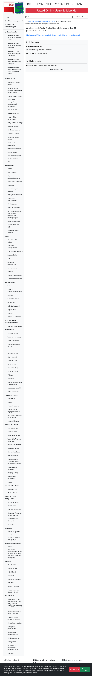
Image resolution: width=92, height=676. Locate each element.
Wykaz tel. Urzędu (13, 299)
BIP (7, 17)
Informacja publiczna (14, 317)
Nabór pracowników (14, 207)
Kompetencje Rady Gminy (14, 345)
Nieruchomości (12, 110)
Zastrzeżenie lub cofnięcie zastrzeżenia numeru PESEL (15, 90)
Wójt (9, 286)
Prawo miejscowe (13, 421)
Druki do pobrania (13, 502)
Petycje (10, 402)
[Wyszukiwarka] (49, 17)
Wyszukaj (80, 17)
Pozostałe (11, 524)
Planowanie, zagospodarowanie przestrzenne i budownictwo (14, 103)
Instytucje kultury (13, 268)
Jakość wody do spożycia (13, 190)
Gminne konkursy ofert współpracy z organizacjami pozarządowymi (15, 214)
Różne (10, 169)
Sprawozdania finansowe (12, 468)
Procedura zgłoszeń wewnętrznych (14, 533)
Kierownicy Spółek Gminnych (13, 520)
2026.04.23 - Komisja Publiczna (14, 46)
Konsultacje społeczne (15, 279)
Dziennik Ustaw (12, 489)
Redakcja (11, 653)
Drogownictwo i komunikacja (12, 118)
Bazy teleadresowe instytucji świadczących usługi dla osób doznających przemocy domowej (15, 603)
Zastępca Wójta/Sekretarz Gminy (15, 291)
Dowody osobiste (13, 126)
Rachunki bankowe (14, 452)
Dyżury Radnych (13, 353)
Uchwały (10, 375)
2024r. (54, 22)
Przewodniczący (13, 333)
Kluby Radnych (12, 357)
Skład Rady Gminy (13, 340)
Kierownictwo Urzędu (14, 509)
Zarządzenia (11, 399)
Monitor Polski (12, 493)
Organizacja (11, 302)
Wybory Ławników (13, 586)
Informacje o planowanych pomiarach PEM (13, 647)
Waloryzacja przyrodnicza (12, 628)
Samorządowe (12, 568)
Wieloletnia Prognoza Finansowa (14, 440)
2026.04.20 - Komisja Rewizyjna (14, 61)
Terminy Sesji (12, 364)
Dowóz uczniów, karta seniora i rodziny (14, 157)
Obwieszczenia (12, 204)
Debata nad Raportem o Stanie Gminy (15, 383)
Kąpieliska (11, 185)
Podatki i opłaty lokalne (15, 96)
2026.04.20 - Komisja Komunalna (14, 54)
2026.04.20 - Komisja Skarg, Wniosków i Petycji (14, 70)
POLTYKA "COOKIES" (85, 669)
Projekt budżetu (12, 428)
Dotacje (10, 482)
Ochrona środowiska (14, 149)
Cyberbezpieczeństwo (15, 326)
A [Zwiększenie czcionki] (77, 22)
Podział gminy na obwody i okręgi (13, 591)
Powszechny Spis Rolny (13, 226)
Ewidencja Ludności (14, 130)
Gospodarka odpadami (15, 623)
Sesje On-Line (12, 361)
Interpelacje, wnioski (14, 388)
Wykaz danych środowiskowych (13, 633)
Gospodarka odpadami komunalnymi (15, 416)
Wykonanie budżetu (14, 435)
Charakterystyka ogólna (13, 241)
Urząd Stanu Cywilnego (15, 123)
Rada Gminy (12, 506)
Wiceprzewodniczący (14, 337)
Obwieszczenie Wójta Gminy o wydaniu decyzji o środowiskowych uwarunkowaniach (53, 35)
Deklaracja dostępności (14, 21)
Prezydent (11, 575)
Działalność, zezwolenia (11, 144)
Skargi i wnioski (12, 152)
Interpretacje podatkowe (12, 477)
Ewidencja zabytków (14, 638)
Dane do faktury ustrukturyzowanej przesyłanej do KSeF (14, 461)
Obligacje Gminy (13, 473)
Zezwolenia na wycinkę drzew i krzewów (15, 613)
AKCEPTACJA (74, 669)
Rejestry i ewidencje (14, 306)
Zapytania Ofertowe (14, 221)
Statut (9, 258)
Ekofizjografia (12, 642)
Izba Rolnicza (12, 565)
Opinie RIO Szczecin (14, 445)
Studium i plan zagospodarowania (14, 411)
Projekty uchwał (13, 371)
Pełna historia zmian (56, 69)
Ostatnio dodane (11, 32)
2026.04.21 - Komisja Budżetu (14, 38)
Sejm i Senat (12, 572)
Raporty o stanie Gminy (15, 251)
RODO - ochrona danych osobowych (14, 618)
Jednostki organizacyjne (12, 263)
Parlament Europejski (14, 579)
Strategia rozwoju (13, 406)
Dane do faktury (13, 455)
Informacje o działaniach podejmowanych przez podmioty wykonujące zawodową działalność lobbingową (15, 552)
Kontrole (10, 313)
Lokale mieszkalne (13, 113)
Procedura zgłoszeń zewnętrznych (14, 539)
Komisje (10, 350)
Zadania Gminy (12, 255)
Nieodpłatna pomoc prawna (14, 84)
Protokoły (11, 379)
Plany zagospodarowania (14, 177)
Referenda (11, 583)
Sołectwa (10, 271)
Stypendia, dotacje (13, 133)
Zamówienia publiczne (15, 182)
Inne (9, 161)
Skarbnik (10, 295)
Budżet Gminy (12, 432)
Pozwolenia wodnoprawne (12, 199)
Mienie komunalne (13, 448)
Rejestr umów (12, 310)
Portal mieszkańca (13, 391)
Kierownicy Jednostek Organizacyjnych (14, 514)
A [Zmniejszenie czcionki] (84, 22)
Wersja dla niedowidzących (10, 26)
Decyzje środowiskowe (15, 195)
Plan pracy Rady (13, 368)
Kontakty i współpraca (15, 275)
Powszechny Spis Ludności (13, 232)
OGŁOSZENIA (34, 22)
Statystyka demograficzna (12, 247)
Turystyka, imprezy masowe (14, 138)
